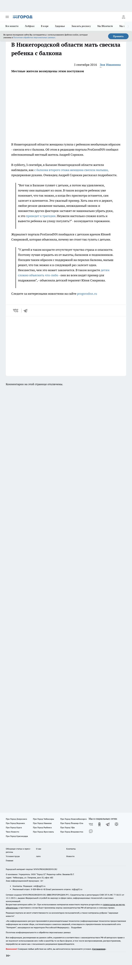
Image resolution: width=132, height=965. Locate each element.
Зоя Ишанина (110, 65)
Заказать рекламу (81, 26)
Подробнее (76, 927)
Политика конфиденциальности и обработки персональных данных (38, 932)
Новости (70, 856)
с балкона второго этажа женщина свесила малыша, (71, 170)
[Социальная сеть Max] (91, 831)
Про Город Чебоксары (43, 819)
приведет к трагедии (40, 216)
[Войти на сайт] (123, 16)
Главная (9, 860)
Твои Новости (12, 831)
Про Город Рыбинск (42, 827)
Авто (38, 856)
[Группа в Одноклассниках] (99, 824)
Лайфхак (29, 26)
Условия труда (13, 856)
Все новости (11, 26)
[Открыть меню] (7, 16)
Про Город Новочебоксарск (73, 819)
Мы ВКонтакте (105, 26)
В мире (45, 26)
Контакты (71, 848)
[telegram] (26, 310)
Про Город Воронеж (15, 823)
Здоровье (60, 26)
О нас (38, 848)
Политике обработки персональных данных (34, 37)
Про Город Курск (14, 827)
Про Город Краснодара (17, 836)
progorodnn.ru (87, 294)
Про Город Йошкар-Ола (71, 823)
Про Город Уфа (67, 827)
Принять (118, 36)
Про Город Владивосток (71, 831)
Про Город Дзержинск (16, 819)
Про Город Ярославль (43, 831)
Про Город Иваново (42, 823)
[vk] (16, 310)
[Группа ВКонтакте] (91, 824)
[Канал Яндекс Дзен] (116, 824)
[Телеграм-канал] (108, 824)
